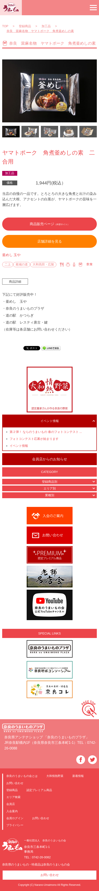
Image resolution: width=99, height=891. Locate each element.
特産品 (74, 264)
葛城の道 (22, 264)
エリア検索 (13, 797)
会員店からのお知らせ (49, 459)
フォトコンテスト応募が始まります (34, 438)
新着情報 (78, 776)
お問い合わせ (14, 783)
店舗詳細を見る (49, 241)
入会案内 (12, 811)
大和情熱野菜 (54, 776)
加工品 (9, 173)
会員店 (10, 804)
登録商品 (12, 790)
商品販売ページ (49, 224)
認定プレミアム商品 (39, 790)
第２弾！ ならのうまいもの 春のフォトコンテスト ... (46, 432)
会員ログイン (14, 818)
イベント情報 (19, 445)
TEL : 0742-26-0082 (37, 857)
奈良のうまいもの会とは (22, 776)
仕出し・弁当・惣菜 (68, 264)
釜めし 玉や (11, 255)
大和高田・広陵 (43, 264)
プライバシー (14, 825)
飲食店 (61, 264)
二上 (8, 264)
